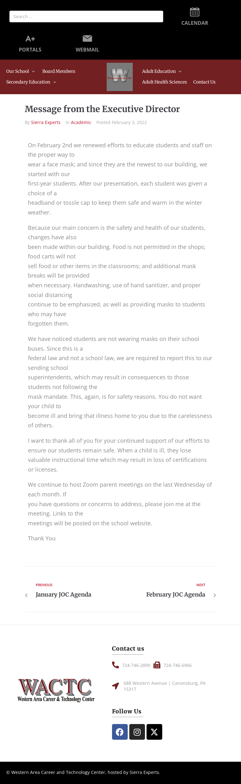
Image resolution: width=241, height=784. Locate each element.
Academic (81, 122)
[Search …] (86, 16)
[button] (21, 71)
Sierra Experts (46, 122)
